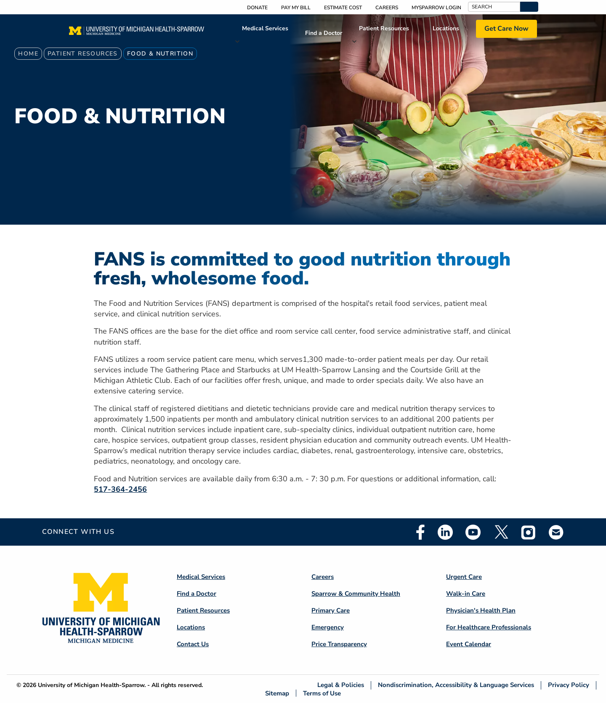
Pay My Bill (296, 7)
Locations (446, 28)
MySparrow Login (436, 7)
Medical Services (265, 28)
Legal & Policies (340, 685)
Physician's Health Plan (481, 610)
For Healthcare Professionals (488, 627)
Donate (257, 7)
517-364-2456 (120, 489)
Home (28, 54)
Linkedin (445, 532)
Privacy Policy (568, 685)
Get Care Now (506, 28)
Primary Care (330, 610)
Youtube (473, 532)
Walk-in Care (465, 593)
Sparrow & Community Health (355, 593)
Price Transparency (339, 644)
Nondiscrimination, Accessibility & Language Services (456, 685)
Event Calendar (468, 644)
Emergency (327, 627)
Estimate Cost (343, 7)
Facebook (420, 532)
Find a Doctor (323, 33)
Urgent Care (464, 577)
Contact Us (193, 644)
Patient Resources (384, 28)
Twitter (500, 532)
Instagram (528, 532)
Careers (386, 7)
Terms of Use (322, 693)
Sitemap (277, 693)
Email (556, 532)
